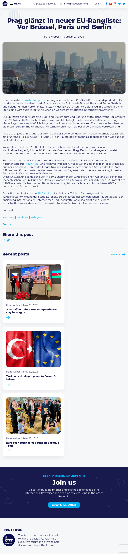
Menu (17, 3)
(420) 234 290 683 (46, 3)
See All (115, 254)
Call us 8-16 (92, 503)
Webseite (8, 217)
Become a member (64, 435)
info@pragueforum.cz (76, 3)
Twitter (119, 3)
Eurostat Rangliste (33, 100)
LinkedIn (124, 3)
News (6, 503)
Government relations (16, 519)
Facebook (106, 3)
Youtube (110, 3)
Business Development (16, 515)
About (6, 523)
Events (6, 507)
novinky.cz (32, 163)
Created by (64, 549)
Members (8, 511)
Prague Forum (5, 3)
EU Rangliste (45, 193)
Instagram (115, 3)
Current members (55, 503)
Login (98, 3)
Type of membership (57, 507)
